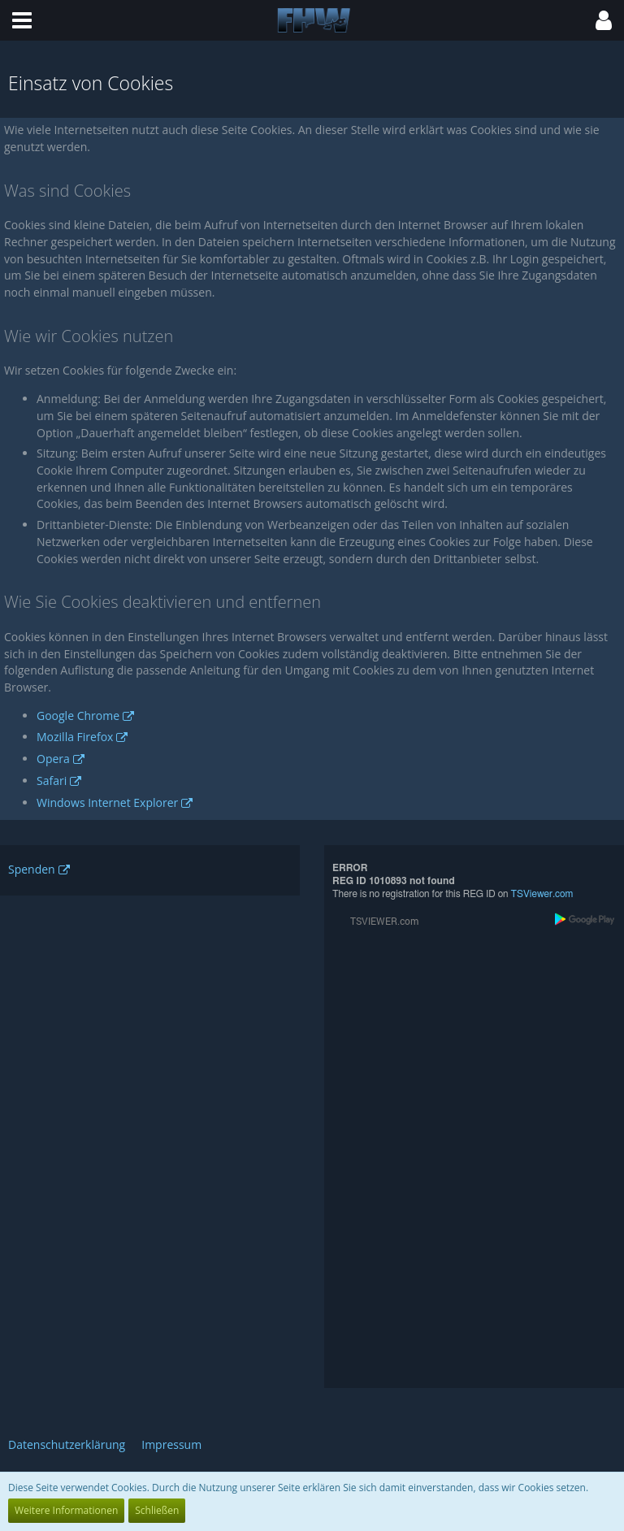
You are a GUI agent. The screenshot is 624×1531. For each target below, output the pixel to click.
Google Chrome (78, 715)
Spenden (31, 869)
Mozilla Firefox (75, 736)
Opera (53, 758)
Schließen (157, 1510)
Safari (52, 780)
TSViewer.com (542, 894)
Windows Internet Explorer (107, 802)
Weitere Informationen (66, 1510)
